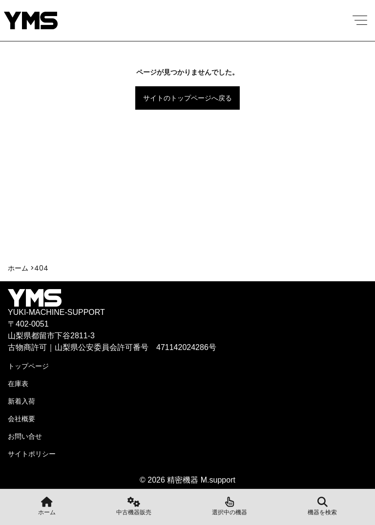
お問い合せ (25, 436)
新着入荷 (21, 401)
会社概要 (21, 419)
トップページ (28, 366)
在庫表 (18, 384)
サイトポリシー (32, 454)
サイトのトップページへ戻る (187, 98)
